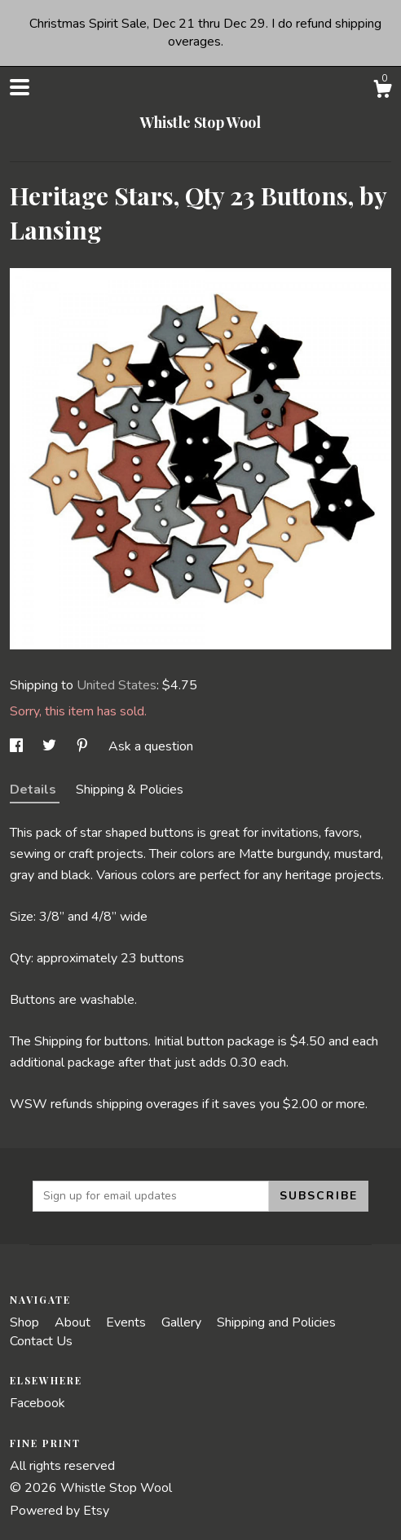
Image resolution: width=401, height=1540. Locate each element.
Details (34, 790)
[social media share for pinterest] (84, 746)
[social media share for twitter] (50, 746)
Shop (26, 1322)
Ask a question (150, 746)
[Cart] (382, 91)
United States (116, 685)
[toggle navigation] (19, 87)
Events (127, 1322)
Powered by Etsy (59, 1511)
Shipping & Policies (129, 790)
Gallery (183, 1322)
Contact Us (41, 1341)
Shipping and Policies (276, 1322)
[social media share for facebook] (18, 746)
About (74, 1322)
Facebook (37, 1403)
